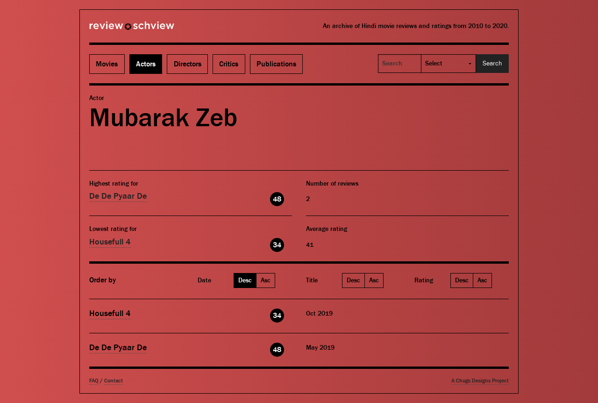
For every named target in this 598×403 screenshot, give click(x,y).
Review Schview (115, 29)
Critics (228, 64)
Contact (113, 380)
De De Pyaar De (118, 196)
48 (277, 199)
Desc (245, 280)
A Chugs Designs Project (480, 380)
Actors (146, 64)
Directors (187, 64)
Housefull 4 (110, 242)
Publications (276, 64)
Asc (266, 280)
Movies (107, 64)
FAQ (94, 380)
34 (277, 245)
